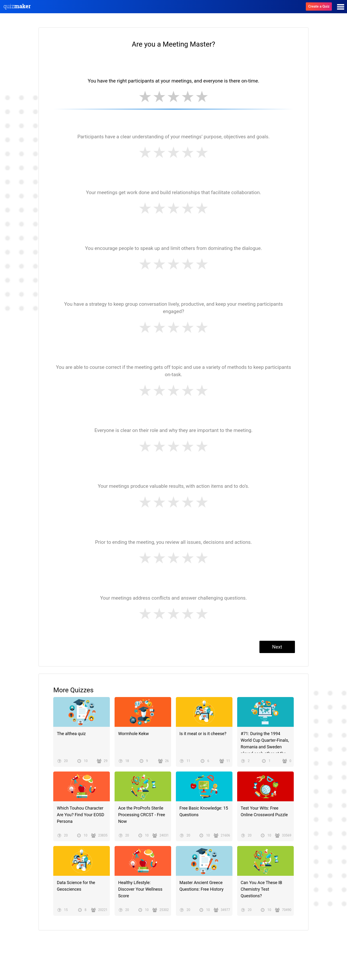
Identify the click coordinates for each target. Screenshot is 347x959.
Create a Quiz (318, 6)
